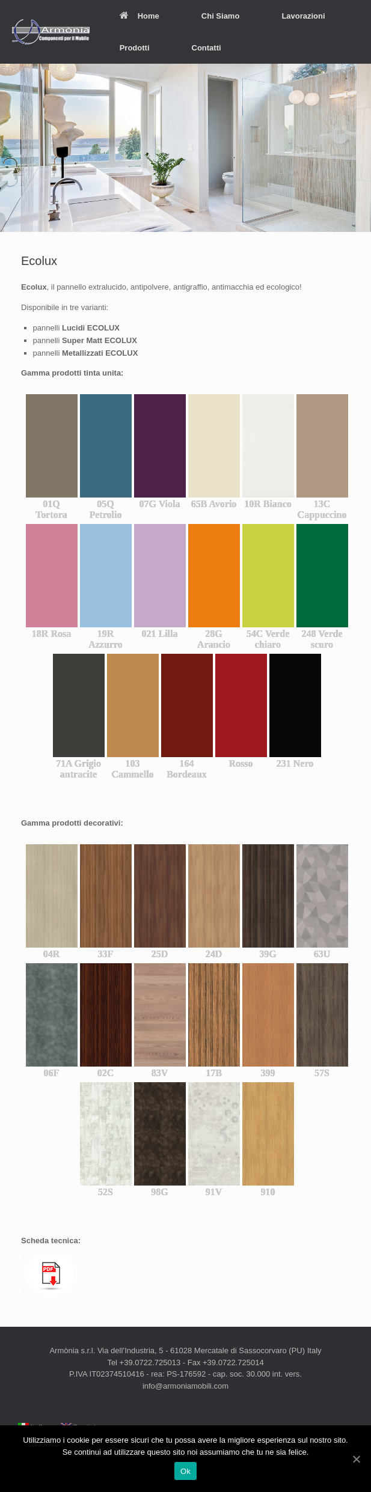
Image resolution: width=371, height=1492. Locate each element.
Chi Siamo (220, 15)
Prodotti (135, 47)
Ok (185, 1471)
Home (139, 15)
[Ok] (356, 1459)
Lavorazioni (303, 15)
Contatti (206, 47)
